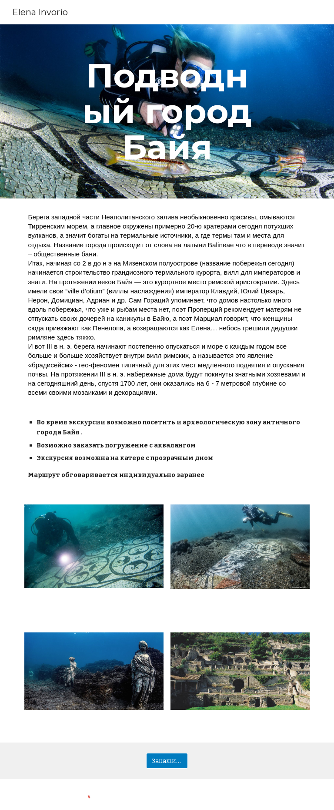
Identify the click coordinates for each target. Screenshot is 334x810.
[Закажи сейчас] (167, 761)
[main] (167, 111)
